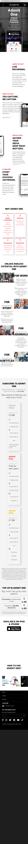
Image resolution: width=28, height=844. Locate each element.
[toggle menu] (3, 4)
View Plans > (6, 117)
